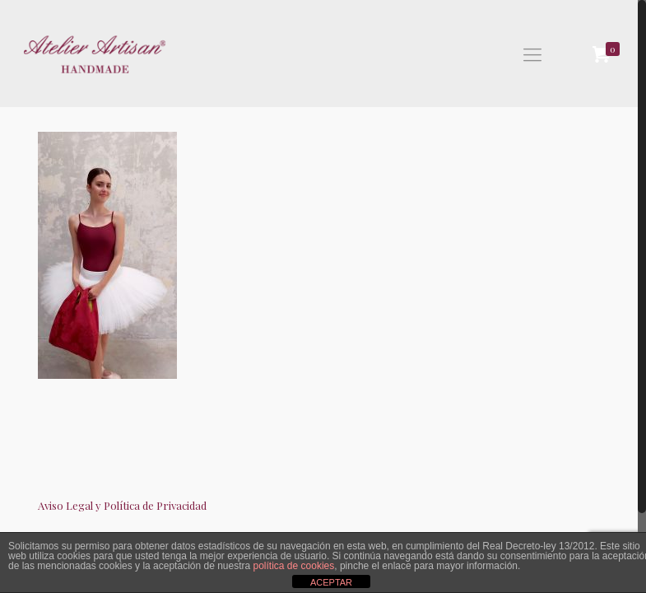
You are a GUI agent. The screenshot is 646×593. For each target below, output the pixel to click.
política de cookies (294, 566)
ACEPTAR (331, 582)
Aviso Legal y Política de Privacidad (122, 505)
